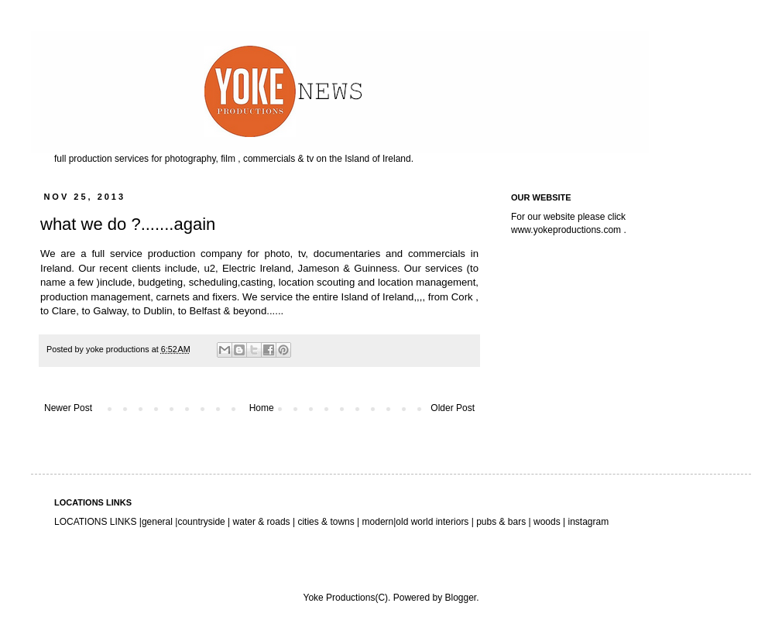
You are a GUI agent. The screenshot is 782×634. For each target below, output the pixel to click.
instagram (588, 521)
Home (261, 408)
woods (548, 521)
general (157, 521)
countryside (202, 521)
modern (378, 521)
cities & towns (326, 521)
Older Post (452, 408)
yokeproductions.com (577, 229)
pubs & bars (500, 521)
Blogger (460, 597)
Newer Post (68, 408)
